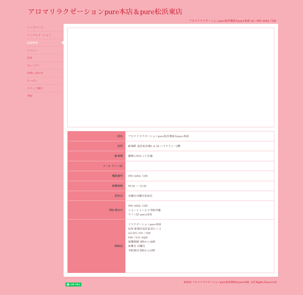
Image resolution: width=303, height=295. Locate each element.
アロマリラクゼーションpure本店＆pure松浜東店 (105, 11)
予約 (29, 96)
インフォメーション (39, 35)
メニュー (32, 50)
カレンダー (33, 65)
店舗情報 (32, 42)
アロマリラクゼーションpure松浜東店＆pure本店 (220, 282)
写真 (29, 58)
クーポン (32, 80)
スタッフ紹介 (35, 88)
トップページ (35, 27)
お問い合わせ (35, 73)
